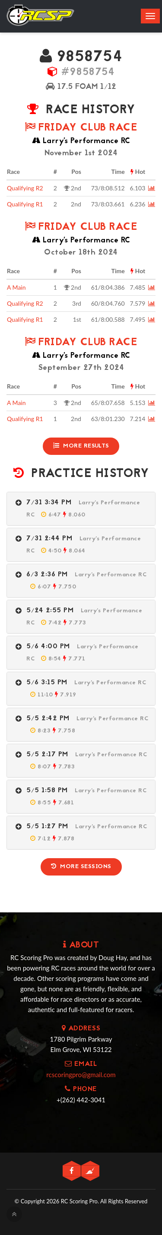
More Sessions (81, 866)
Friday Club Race (81, 128)
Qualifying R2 (25, 188)
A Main (16, 287)
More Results (81, 446)
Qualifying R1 (25, 204)
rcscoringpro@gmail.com (80, 1074)
